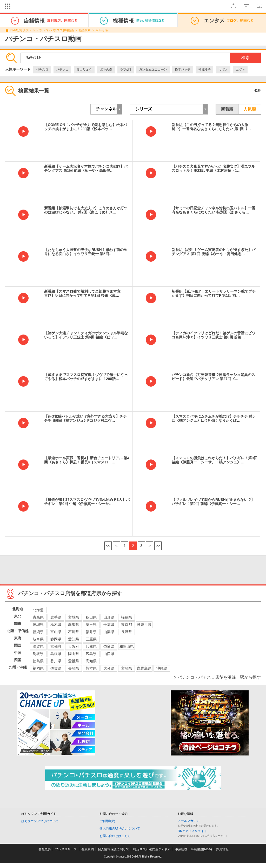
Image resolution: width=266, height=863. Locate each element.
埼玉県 (91, 624)
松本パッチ (182, 69)
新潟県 (38, 632)
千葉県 (108, 624)
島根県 (55, 654)
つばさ (223, 69)
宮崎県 (126, 668)
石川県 (73, 632)
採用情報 (222, 849)
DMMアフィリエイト (192, 831)
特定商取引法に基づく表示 (152, 849)
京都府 (55, 646)
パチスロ (42, 69)
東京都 (126, 624)
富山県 (55, 632)
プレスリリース (66, 849)
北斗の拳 (106, 69)
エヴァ (240, 69)
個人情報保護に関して (113, 849)
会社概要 (44, 849)
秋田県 (91, 617)
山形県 (108, 617)
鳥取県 (38, 654)
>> (158, 546)
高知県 (91, 661)
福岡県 (38, 668)
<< (108, 546)
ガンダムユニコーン (153, 69)
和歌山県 (126, 646)
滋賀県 (38, 646)
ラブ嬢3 (125, 69)
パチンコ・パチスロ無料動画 (55, 30)
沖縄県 (161, 668)
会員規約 (87, 849)
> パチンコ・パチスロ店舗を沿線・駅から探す (217, 677)
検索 (245, 57)
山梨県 (108, 632)
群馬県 (73, 624)
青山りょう (84, 69)
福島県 (126, 617)
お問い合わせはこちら (115, 836)
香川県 (55, 661)
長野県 (126, 632)
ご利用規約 (107, 821)
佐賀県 (55, 668)
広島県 (91, 654)
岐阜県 (38, 639)
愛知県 (73, 639)
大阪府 (73, 646)
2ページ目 (102, 30)
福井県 (91, 632)
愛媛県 (73, 661)
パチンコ (62, 69)
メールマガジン (189, 821)
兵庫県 (91, 646)
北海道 (38, 610)
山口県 (108, 654)
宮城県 (73, 617)
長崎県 (73, 668)
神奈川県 (144, 624)
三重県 (91, 639)
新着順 (227, 109)
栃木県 (55, 624)
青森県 (38, 617)
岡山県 (73, 654)
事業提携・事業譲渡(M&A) (193, 849)
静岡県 (55, 639)
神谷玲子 (204, 69)
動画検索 (84, 30)
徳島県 (38, 661)
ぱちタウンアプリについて (40, 821)
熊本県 (91, 668)
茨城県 (38, 624)
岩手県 (55, 617)
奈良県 (108, 646)
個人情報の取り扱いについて (119, 828)
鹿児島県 (144, 668)
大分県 (108, 668)
